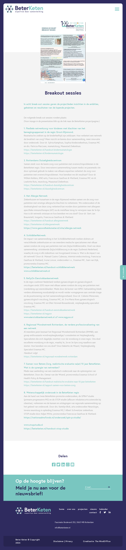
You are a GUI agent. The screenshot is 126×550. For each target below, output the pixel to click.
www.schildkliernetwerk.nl (37, 270)
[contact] (95, 487)
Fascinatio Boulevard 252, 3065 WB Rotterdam (74, 522)
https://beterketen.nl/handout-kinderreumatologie (48, 150)
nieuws (93, 509)
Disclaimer (58, 541)
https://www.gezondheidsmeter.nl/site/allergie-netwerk (53, 227)
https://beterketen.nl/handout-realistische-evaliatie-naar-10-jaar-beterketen (60, 381)
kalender (103, 509)
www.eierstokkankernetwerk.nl (39, 317)
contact (93, 512)
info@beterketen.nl (62, 527)
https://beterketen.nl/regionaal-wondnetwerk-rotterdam (50, 356)
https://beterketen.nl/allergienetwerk (42, 224)
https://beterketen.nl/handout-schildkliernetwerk (49, 267)
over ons (71, 509)
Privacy (69, 541)
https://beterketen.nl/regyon (38, 313)
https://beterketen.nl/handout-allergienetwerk (46, 220)
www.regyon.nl (65, 317)
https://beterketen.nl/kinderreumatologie (43, 153)
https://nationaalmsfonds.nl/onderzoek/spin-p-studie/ (52, 417)
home (61, 509)
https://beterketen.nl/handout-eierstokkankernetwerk (49, 310)
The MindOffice (103, 541)
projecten (82, 509)
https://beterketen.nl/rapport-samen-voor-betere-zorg (49, 385)
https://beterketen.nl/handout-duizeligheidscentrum (49, 185)
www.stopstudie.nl (34, 424)
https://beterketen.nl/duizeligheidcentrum (44, 188)
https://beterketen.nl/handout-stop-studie (46, 428)
